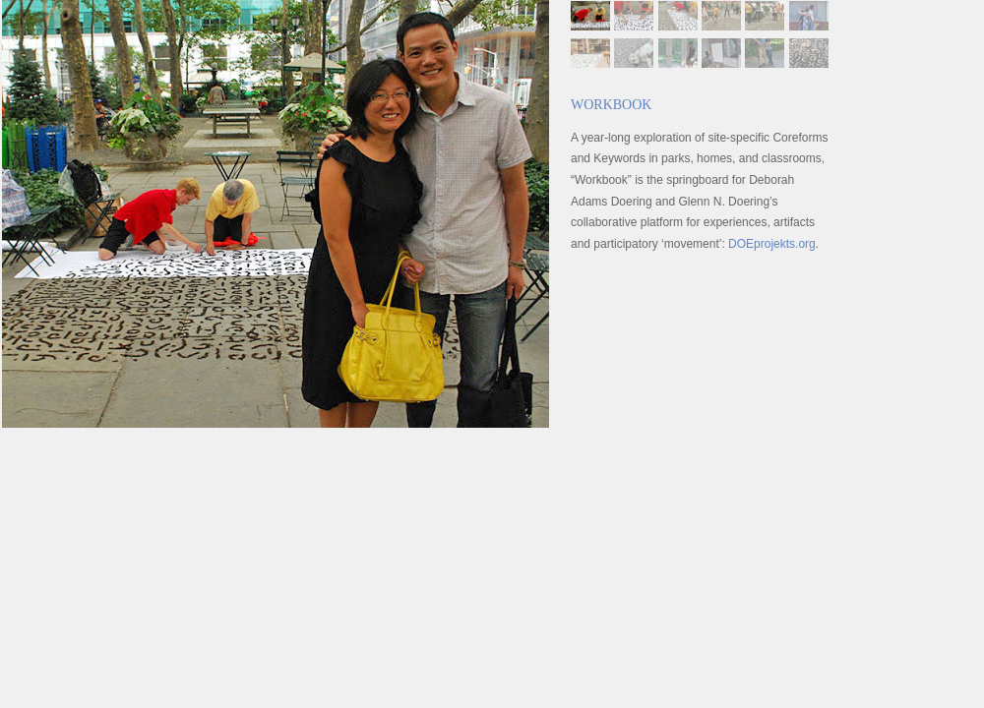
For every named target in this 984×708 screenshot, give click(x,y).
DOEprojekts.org (772, 244)
